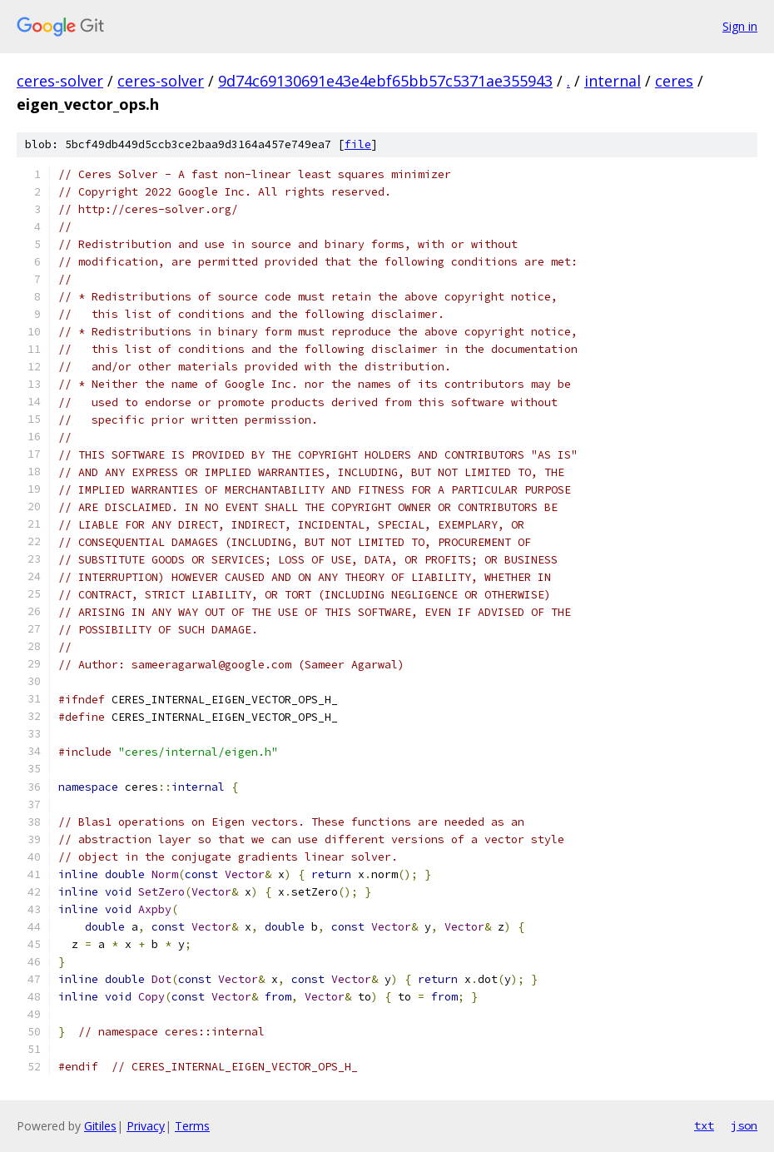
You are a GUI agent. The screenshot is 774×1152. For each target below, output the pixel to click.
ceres (674, 81)
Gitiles (100, 1126)
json (744, 1125)
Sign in (739, 26)
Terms (192, 1126)
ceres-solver (60, 81)
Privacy (146, 1126)
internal (612, 81)
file (358, 144)
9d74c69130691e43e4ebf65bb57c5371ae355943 (385, 81)
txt (704, 1125)
